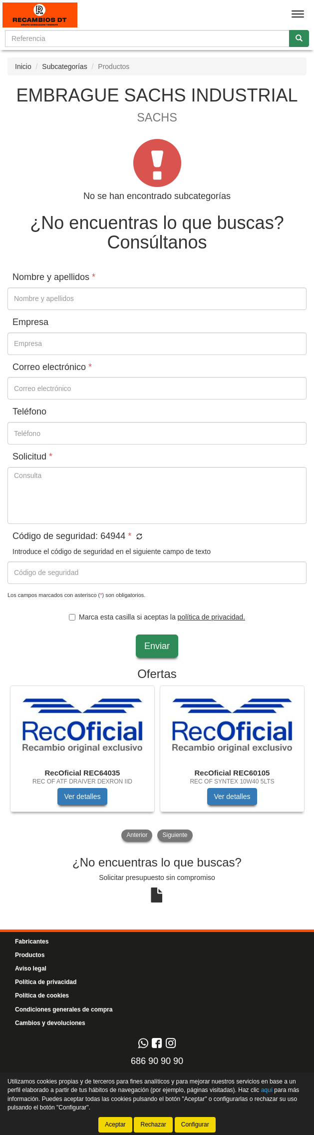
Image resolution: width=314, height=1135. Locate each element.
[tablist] (157, 765)
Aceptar (115, 1124)
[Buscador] (147, 38)
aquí (267, 1090)
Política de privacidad (45, 982)
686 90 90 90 (157, 1061)
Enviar (157, 646)
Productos (29, 955)
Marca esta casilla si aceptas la (157, 617)
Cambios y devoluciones (50, 1023)
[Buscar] (299, 38)
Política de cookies (42, 995)
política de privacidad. (211, 617)
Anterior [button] (136, 835)
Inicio (23, 66)
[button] (138, 537)
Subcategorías (64, 66)
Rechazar (153, 1124)
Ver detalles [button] (82, 796)
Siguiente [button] (174, 835)
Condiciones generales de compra (63, 1009)
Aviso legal (30, 968)
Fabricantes (31, 941)
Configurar (195, 1124)
